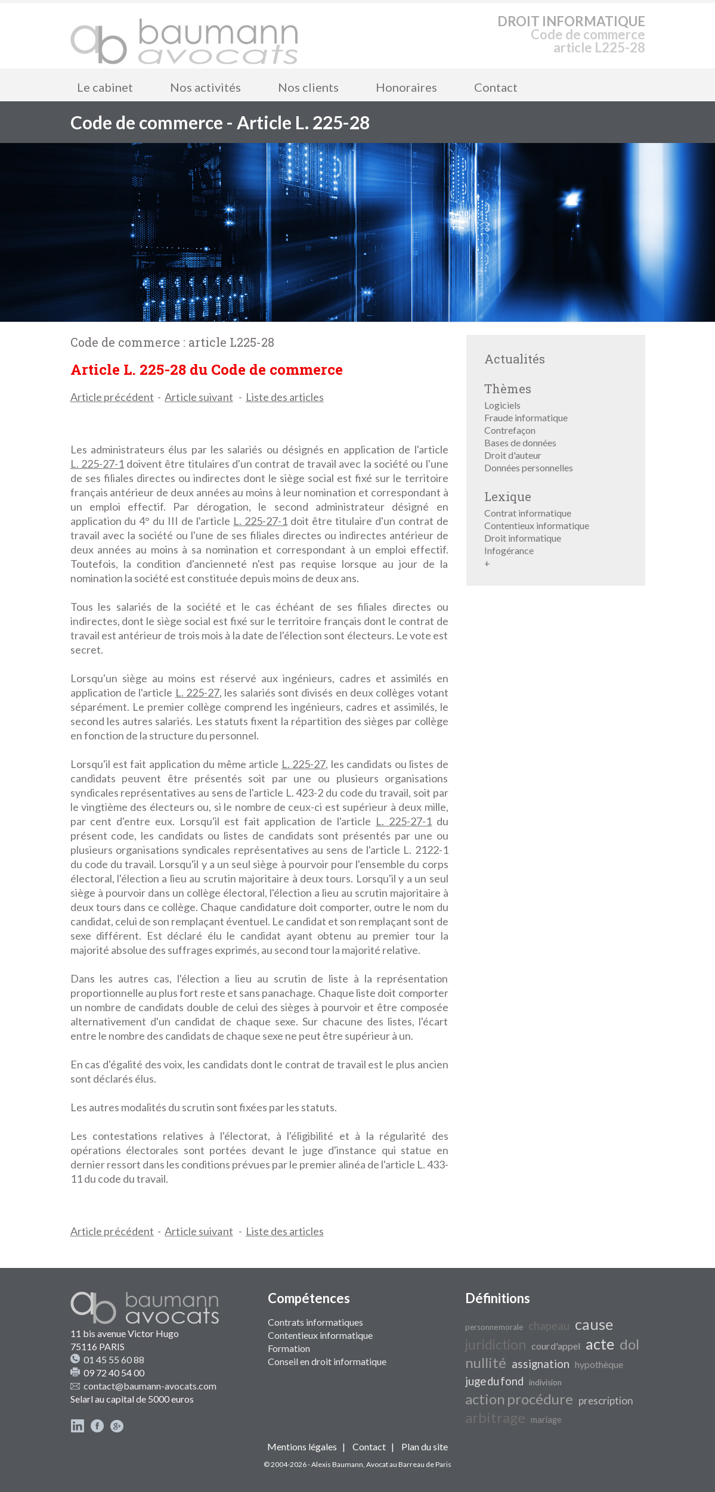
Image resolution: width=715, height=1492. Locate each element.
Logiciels (502, 405)
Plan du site (424, 1446)
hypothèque (599, 1364)
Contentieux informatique (536, 525)
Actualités (514, 358)
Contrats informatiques (315, 1322)
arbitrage (495, 1417)
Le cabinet (105, 87)
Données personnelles (528, 467)
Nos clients (308, 87)
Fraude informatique (526, 417)
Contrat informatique (527, 512)
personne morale (494, 1327)
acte (600, 1344)
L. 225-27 (197, 692)
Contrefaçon (510, 430)
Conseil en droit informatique (327, 1361)
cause (594, 1324)
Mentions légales (302, 1446)
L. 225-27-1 (97, 463)
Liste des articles (285, 396)
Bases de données (520, 442)
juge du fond (494, 1381)
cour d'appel (555, 1345)
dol (629, 1344)
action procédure (519, 1398)
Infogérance (509, 550)
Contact (496, 87)
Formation (289, 1348)
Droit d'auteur (512, 455)
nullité (485, 1362)
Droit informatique (522, 537)
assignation (540, 1363)
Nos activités (205, 87)
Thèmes (507, 388)
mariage (546, 1420)
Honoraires (406, 87)
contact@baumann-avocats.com (149, 1385)
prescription (605, 1400)
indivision (545, 1382)
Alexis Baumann (337, 1464)
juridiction (495, 1344)
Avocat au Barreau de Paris (408, 1464)
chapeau (548, 1325)
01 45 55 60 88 (113, 1359)
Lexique (507, 496)
